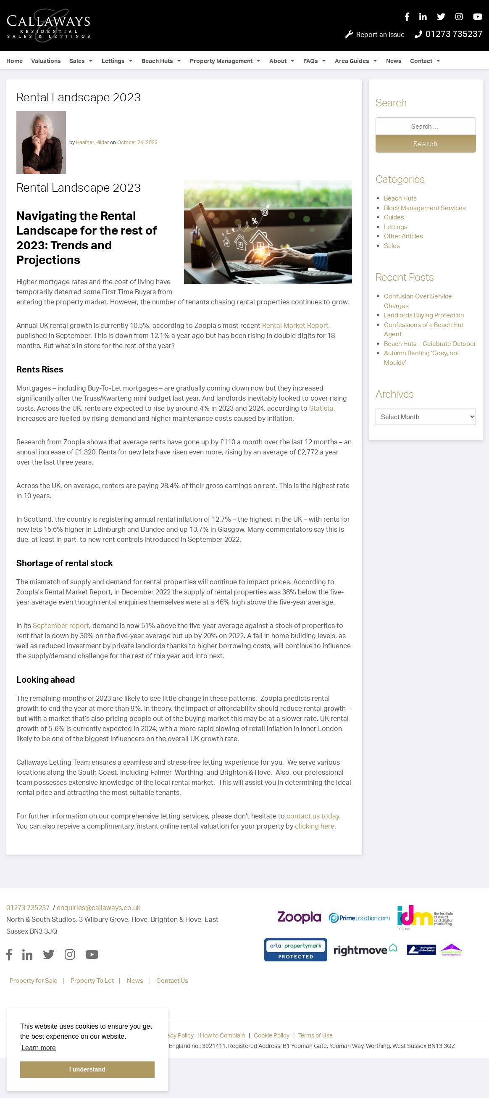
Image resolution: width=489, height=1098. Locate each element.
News (394, 60)
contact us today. (314, 816)
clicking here (314, 826)
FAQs (310, 60)
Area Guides (352, 60)
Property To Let (92, 981)
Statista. (322, 408)
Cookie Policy (271, 1035)
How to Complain (222, 1035)
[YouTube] (478, 17)
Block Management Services (425, 208)
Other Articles (403, 236)
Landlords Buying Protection (424, 315)
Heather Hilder (92, 142)
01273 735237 (28, 907)
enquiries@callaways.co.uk (98, 907)
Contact (421, 60)
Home (14, 60)
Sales (77, 60)
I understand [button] (87, 1069)
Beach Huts (157, 60)
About (278, 60)
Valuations (46, 60)
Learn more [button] (38, 1047)
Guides (394, 217)
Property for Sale (34, 981)
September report (61, 625)
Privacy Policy (175, 1035)
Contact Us (172, 981)
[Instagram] (464, 17)
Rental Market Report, (296, 325)
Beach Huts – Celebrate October (430, 344)
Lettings (113, 60)
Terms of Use (315, 1035)
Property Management (221, 60)
